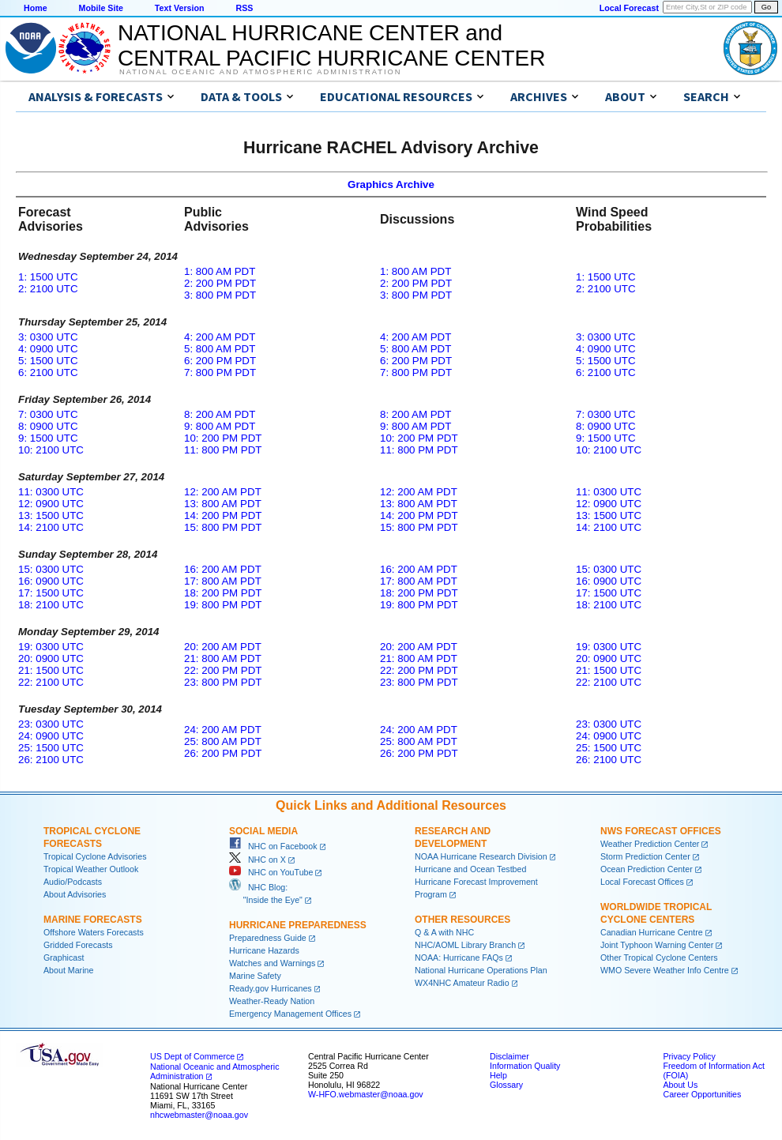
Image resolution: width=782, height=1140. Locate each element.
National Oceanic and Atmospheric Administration (260, 72)
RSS (244, 8)
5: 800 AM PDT (219, 349)
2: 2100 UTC (48, 289)
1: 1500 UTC (48, 277)
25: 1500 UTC (51, 748)
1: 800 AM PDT (219, 271)
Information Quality (525, 1065)
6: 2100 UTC (48, 372)
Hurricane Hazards (264, 950)
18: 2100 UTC (51, 605)
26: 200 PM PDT (223, 753)
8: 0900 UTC (48, 426)
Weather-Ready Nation (271, 1001)
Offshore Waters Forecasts (93, 932)
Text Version (180, 8)
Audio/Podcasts (72, 881)
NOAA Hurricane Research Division (481, 856)
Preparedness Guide (267, 937)
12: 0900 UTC (51, 504)
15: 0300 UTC (51, 569)
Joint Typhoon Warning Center (656, 945)
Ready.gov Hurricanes (270, 988)
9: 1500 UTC (48, 438)
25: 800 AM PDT (222, 741)
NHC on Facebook (273, 846)
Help (498, 1075)
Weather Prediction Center (649, 843)
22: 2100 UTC (51, 682)
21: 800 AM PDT (222, 658)
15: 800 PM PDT (223, 527)
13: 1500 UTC (51, 515)
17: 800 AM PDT (222, 581)
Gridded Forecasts (78, 945)
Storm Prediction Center (645, 856)
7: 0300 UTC (48, 414)
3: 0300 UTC (48, 337)
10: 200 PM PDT (223, 438)
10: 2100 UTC (51, 450)
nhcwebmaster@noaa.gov (199, 1114)
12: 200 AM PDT (222, 492)
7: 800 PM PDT (220, 372)
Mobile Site (101, 8)
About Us (680, 1084)
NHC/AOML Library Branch (465, 945)
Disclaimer (509, 1056)
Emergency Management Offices (290, 1013)
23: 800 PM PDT (223, 682)
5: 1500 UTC (48, 361)
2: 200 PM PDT (220, 283)
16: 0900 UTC (51, 581)
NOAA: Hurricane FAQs (459, 957)
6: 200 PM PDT (220, 361)
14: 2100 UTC (51, 527)
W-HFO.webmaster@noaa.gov (365, 1094)
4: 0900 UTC (48, 349)
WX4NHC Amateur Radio (462, 983)
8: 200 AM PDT (219, 414)
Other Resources (462, 919)
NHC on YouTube (271, 872)
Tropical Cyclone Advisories (95, 856)
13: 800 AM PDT (222, 504)
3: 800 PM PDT (220, 295)
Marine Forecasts (92, 919)
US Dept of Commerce (192, 1056)
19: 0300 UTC (51, 647)
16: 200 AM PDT (222, 569)
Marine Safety (255, 975)
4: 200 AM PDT (219, 337)
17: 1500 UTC (51, 593)
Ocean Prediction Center (646, 869)
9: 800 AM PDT (219, 426)
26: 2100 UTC (51, 760)
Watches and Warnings (272, 963)
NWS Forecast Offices (660, 831)
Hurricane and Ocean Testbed (470, 869)
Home (35, 8)
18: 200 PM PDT (223, 593)
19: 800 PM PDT (223, 605)
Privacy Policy (689, 1056)
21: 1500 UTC (51, 670)
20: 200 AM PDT (222, 647)
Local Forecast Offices (642, 881)
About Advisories (74, 894)
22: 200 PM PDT (223, 670)
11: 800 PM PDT (223, 450)
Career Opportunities (702, 1094)
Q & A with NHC (444, 932)
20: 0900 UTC (51, 658)
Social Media (263, 831)
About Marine (68, 970)
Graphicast (64, 957)
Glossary (506, 1084)
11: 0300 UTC (51, 492)
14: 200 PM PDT (223, 515)
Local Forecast (629, 8)
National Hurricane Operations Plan (481, 970)
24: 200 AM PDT (222, 730)
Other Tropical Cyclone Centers (659, 957)
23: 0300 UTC (51, 724)
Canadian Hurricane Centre (651, 932)
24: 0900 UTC (51, 736)
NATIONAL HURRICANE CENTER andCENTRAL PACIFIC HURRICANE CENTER (331, 45)
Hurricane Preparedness (298, 925)
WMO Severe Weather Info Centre (664, 970)
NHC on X (257, 859)
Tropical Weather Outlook (90, 869)
